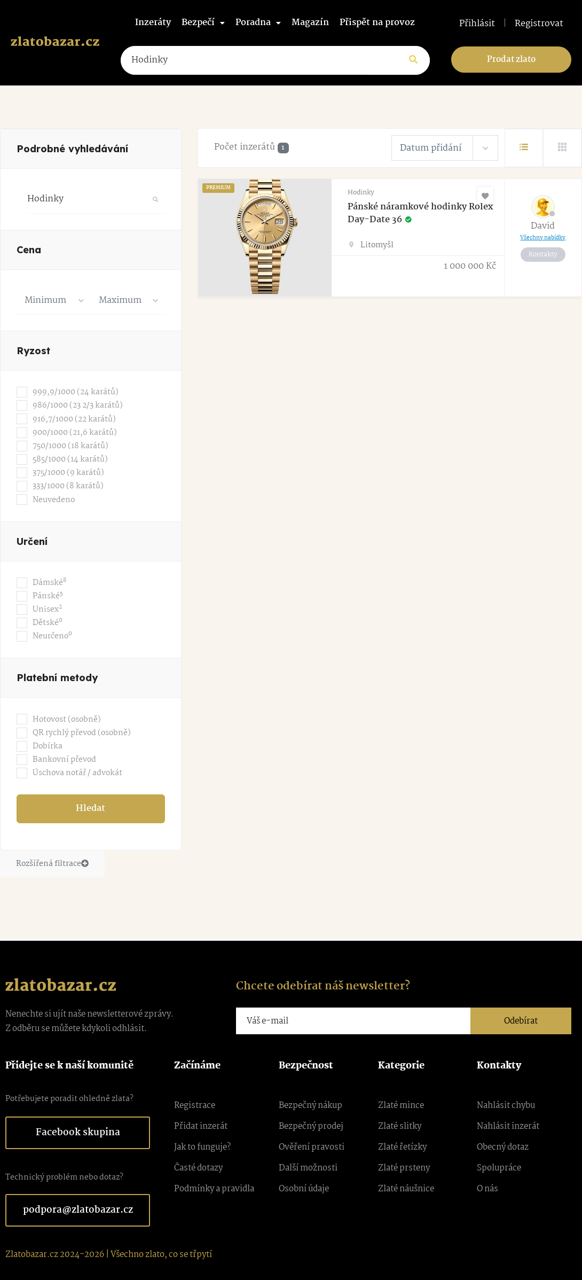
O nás (487, 1189)
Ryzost (33, 351)
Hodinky (361, 192)
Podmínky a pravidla (214, 1189)
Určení (32, 541)
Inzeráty (153, 22)
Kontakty (543, 254)
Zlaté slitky (399, 1126)
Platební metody (57, 678)
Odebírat (521, 1021)
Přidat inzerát (200, 1126)
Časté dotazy (198, 1168)
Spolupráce (499, 1168)
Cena (29, 250)
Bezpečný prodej (311, 1126)
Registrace (194, 1105)
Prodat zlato (511, 59)
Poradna (258, 22)
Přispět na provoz (377, 22)
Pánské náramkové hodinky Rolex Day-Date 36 (420, 213)
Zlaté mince (401, 1105)
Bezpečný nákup (310, 1105)
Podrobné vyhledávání (72, 149)
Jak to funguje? (202, 1147)
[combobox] (54, 300)
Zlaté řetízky (402, 1147)
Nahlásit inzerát (508, 1126)
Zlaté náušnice (406, 1189)
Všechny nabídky (542, 238)
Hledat (90, 808)
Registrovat (539, 24)
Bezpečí (203, 22)
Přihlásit (477, 24)
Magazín (310, 22)
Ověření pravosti (311, 1147)
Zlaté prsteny (404, 1168)
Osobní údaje (304, 1189)
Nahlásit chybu (506, 1105)
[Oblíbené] (485, 195)
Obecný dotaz (503, 1147)
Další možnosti (308, 1168)
